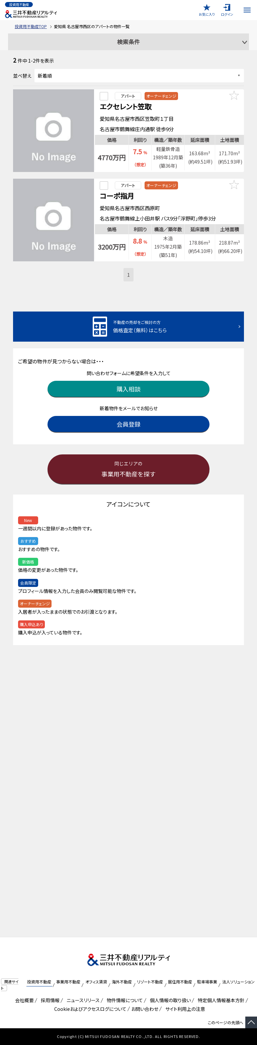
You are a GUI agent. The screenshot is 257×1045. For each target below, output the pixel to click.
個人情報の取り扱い (169, 1000)
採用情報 (49, 1000)
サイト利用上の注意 (184, 1009)
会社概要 (23, 1000)
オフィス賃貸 (96, 981)
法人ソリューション (238, 981)
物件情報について (123, 1000)
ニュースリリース (82, 1000)
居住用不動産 (180, 981)
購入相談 (128, 385)
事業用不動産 (68, 981)
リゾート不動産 (150, 981)
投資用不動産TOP (31, 26)
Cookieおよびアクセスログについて (89, 1009)
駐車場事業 (207, 981)
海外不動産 (122, 981)
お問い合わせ (144, 1009)
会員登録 (128, 420)
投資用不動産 (39, 981)
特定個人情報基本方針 (220, 1000)
